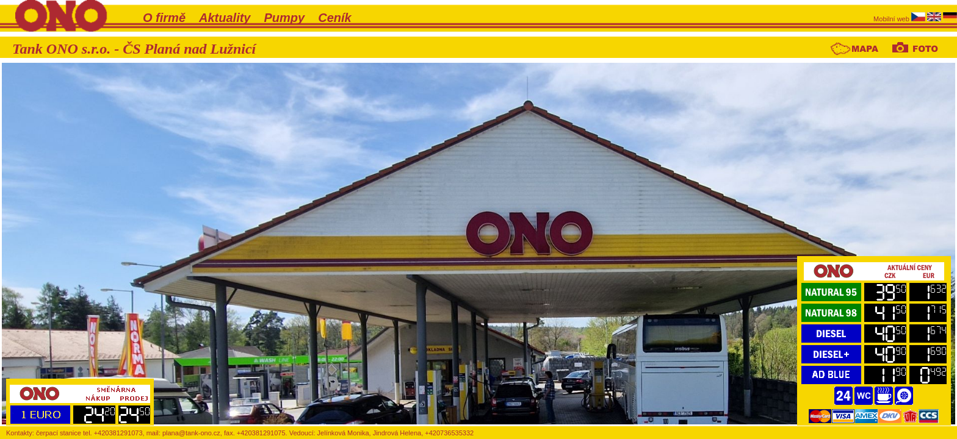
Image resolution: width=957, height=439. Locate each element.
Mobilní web (892, 19)
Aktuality (224, 17)
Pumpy (284, 17)
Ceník (334, 17)
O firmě (164, 17)
